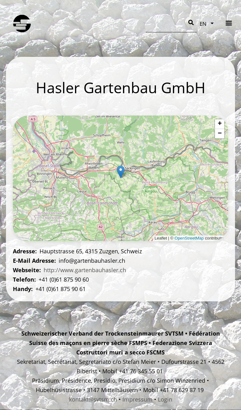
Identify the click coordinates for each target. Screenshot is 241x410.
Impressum (137, 399)
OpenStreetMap (189, 238)
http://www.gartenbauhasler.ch (85, 270)
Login (165, 399)
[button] (121, 171)
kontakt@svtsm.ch (93, 399)
